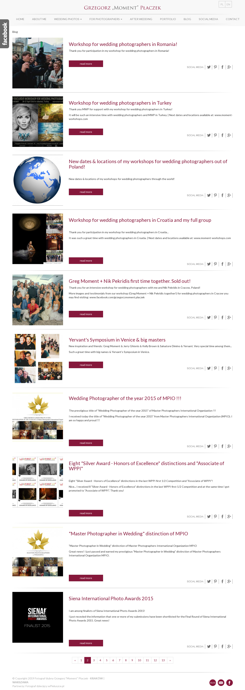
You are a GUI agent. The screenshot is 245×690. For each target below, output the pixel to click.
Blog (187, 19)
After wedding (141, 19)
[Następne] (170, 660)
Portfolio (168, 19)
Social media (208, 19)
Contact (233, 19)
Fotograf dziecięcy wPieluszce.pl (45, 686)
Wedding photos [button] (68, 19)
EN (228, 4)
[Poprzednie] (75, 660)
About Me (39, 19)
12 (155, 660)
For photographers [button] (106, 19)
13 (163, 660)
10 (139, 660)
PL (222, 4)
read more (86, 63)
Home (20, 19)
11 (147, 660)
